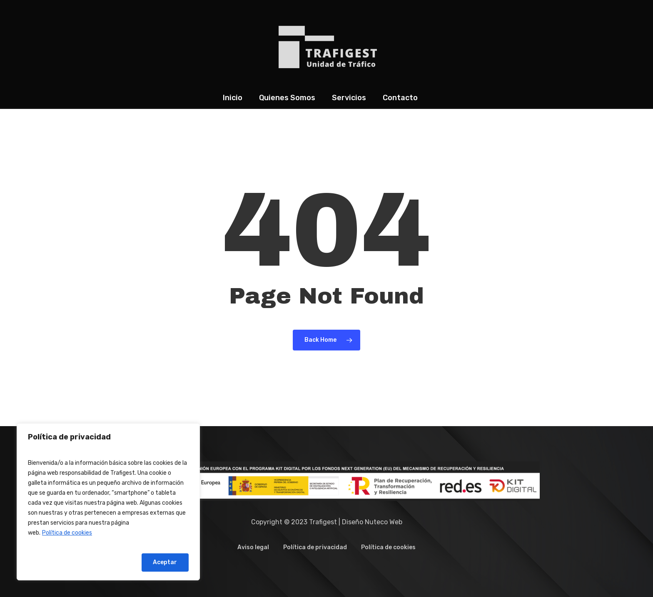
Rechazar (112, 562)
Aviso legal (253, 547)
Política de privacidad (315, 547)
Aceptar (165, 562)
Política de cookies (67, 532)
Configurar (56, 562)
